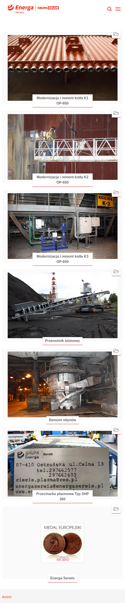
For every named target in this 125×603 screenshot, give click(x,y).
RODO (7, 597)
